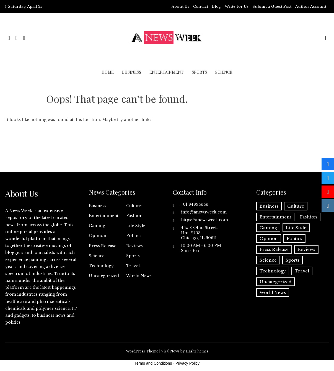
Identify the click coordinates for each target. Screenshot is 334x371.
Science (223, 72)
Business (131, 72)
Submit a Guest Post (271, 6)
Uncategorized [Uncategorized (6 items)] (275, 281)
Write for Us (236, 6)
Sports (199, 72)
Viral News (170, 351)
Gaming (97, 225)
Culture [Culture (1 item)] (295, 206)
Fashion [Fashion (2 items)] (308, 217)
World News (139, 275)
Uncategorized (104, 275)
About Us (180, 6)
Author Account (310, 6)
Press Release (102, 245)
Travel (133, 265)
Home (108, 72)
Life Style (135, 225)
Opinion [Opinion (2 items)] (269, 238)
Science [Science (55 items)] (268, 260)
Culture (133, 205)
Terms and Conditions (153, 363)
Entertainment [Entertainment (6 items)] (275, 217)
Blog (216, 6)
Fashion (134, 215)
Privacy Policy (187, 363)
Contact (200, 6)
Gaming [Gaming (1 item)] (268, 227)
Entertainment (166, 72)
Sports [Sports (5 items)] (292, 260)
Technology (101, 265)
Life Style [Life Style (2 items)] (296, 227)
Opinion (97, 235)
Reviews (134, 245)
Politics (133, 235)
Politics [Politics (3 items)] (294, 238)
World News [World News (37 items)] (273, 292)
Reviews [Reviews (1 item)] (306, 249)
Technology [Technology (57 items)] (273, 271)
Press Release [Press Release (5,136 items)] (274, 249)
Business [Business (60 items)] (269, 206)
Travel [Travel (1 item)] (302, 271)
